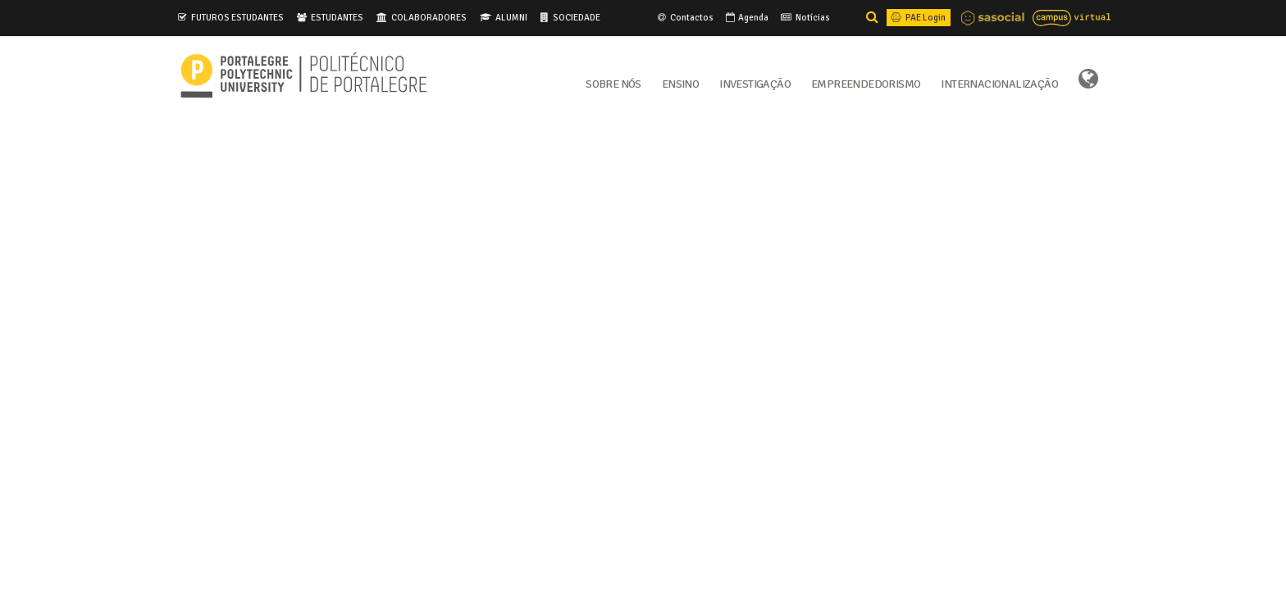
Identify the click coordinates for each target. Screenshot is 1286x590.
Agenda (745, 17)
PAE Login (917, 17)
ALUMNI (511, 17)
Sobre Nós (613, 83)
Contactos (684, 17)
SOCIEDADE (576, 17)
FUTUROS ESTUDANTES (237, 17)
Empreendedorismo (865, 83)
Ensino (680, 83)
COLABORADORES (429, 17)
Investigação (755, 83)
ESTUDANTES (337, 17)
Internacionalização (999, 83)
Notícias (804, 17)
